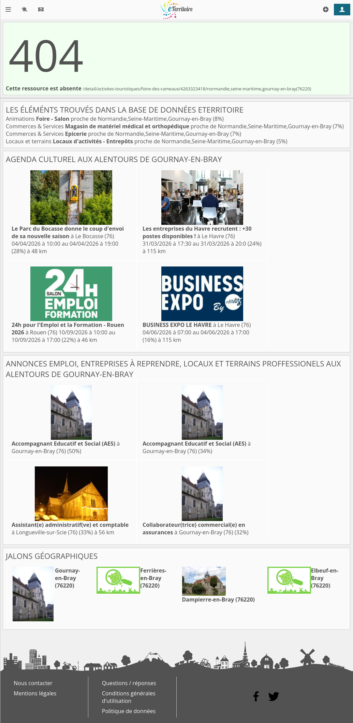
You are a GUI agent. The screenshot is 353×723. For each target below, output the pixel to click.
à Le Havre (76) (197, 232)
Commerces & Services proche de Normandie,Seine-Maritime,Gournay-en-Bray (169, 126)
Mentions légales (35, 693)
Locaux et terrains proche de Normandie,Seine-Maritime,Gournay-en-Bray (141, 141)
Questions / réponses (129, 683)
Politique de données (129, 711)
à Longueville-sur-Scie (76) (70, 528)
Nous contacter (33, 683)
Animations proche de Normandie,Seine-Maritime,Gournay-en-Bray (109, 118)
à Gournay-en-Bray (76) (66, 447)
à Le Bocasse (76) (68, 232)
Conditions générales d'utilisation (129, 697)
